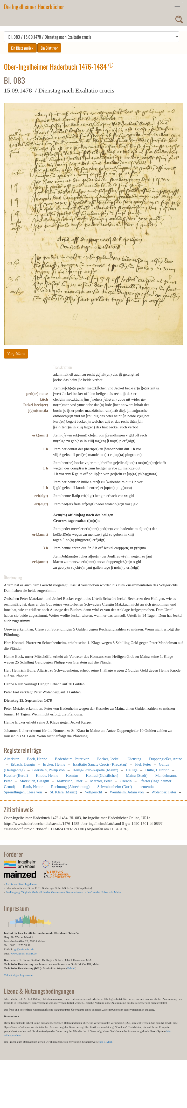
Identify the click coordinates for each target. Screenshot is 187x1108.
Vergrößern (16, 353)
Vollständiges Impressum (18, 975)
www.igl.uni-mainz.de (24, 953)
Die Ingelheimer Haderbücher (34, 6)
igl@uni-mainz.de (23, 949)
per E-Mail (105, 1041)
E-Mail (71, 968)
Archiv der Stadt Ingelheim (21, 884)
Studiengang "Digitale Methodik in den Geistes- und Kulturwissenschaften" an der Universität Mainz (63, 892)
